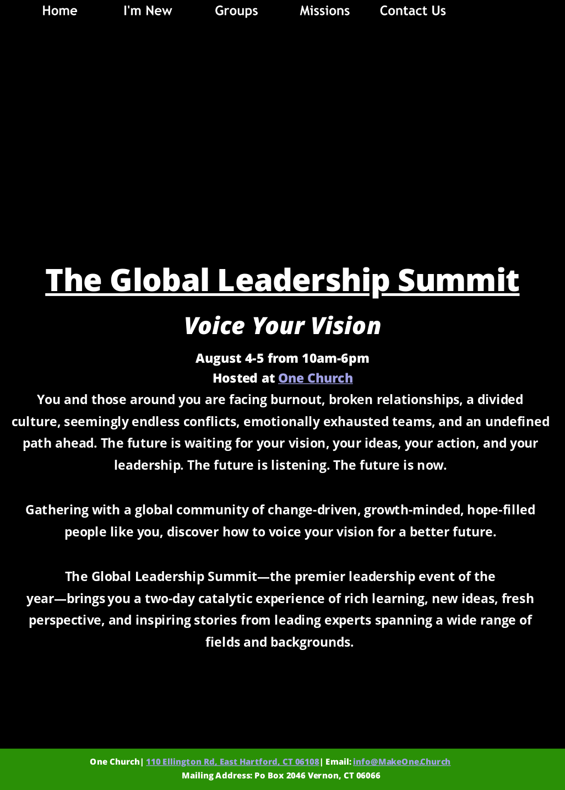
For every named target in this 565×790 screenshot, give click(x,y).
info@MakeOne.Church (401, 761)
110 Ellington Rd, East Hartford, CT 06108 (232, 761)
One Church (315, 378)
